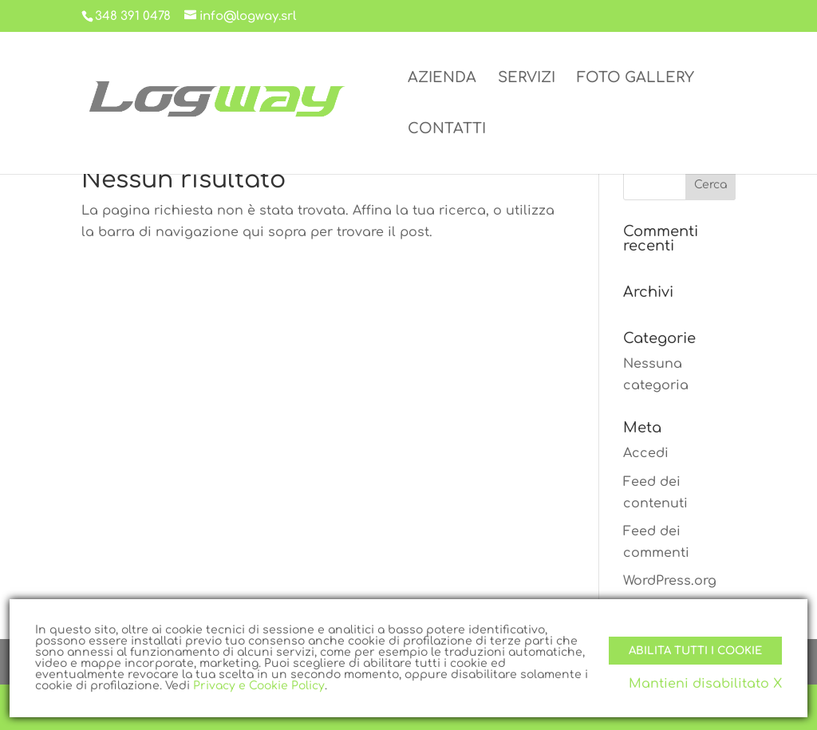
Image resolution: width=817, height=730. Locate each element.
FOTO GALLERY (635, 78)
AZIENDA (442, 78)
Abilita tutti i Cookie (695, 651)
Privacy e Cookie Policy (259, 686)
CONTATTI (447, 129)
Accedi (646, 453)
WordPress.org (669, 581)
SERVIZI (526, 78)
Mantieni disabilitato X (705, 684)
